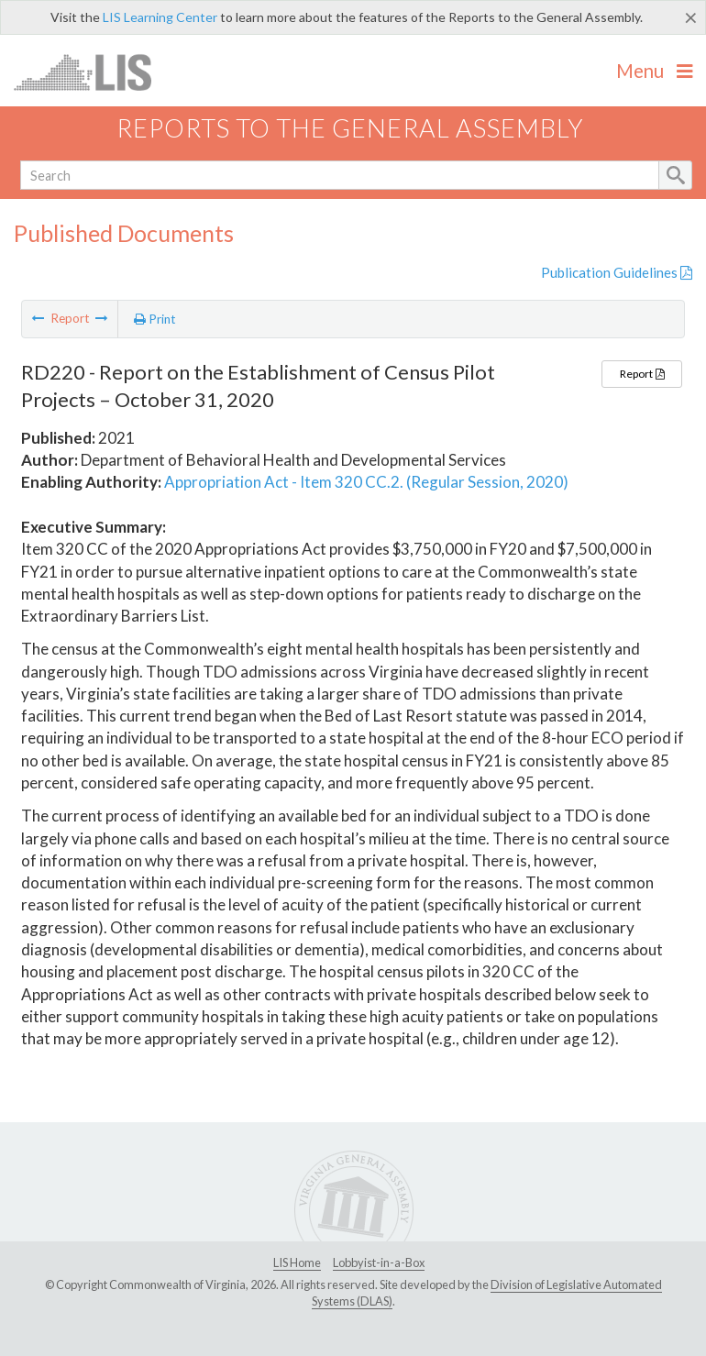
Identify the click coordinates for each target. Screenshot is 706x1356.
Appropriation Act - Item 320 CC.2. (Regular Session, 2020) (366, 481)
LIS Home (297, 1262)
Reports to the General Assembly (350, 128)
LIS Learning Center (160, 17)
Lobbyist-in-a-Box (379, 1262)
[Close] (691, 17)
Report (642, 373)
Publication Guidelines (616, 272)
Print (155, 319)
